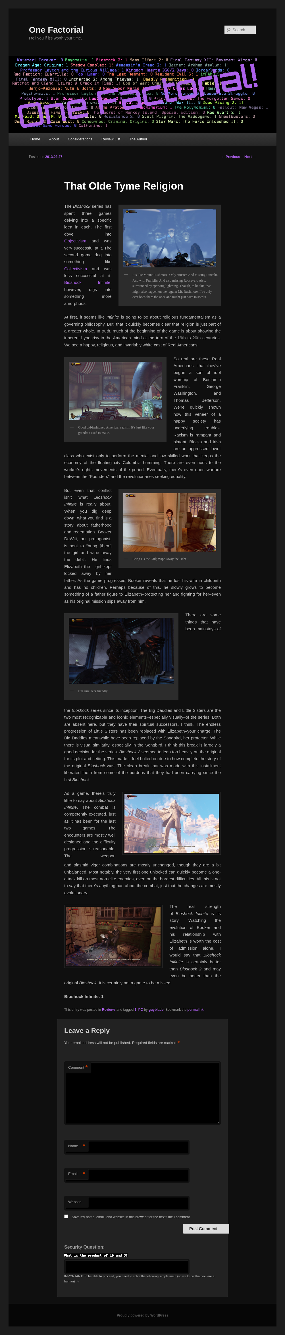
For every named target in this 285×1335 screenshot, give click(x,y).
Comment (78, 1068)
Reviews (109, 1010)
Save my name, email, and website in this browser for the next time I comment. (131, 1217)
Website (75, 1202)
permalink (196, 1010)
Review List (110, 139)
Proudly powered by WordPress (142, 1315)
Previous (230, 157)
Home (35, 139)
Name (76, 1146)
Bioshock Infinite (87, 282)
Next (250, 157)
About (54, 139)
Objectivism (75, 240)
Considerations (80, 139)
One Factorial (56, 29)
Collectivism (75, 268)
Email (76, 1174)
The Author (138, 139)
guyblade (156, 1010)
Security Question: (84, 1247)
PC (140, 1010)
